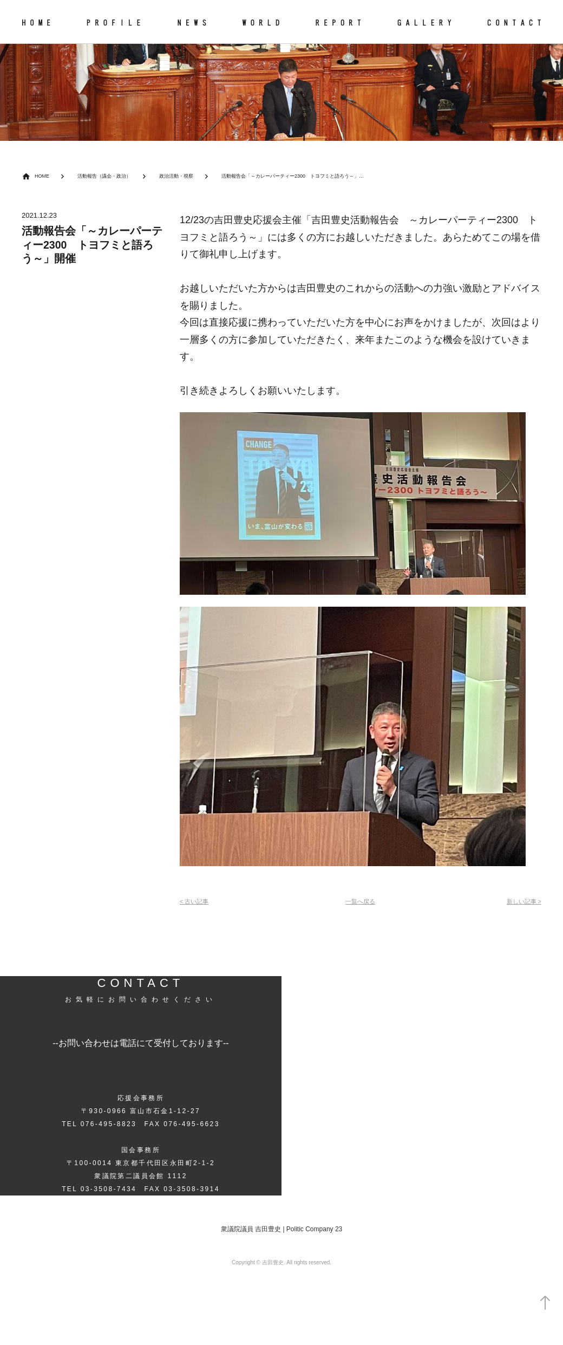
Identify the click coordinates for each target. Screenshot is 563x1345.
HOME (44, 176)
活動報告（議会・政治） (113, 176)
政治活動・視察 (195, 176)
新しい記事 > (520, 903)
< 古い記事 (197, 903)
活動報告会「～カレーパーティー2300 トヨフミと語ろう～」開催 (333, 176)
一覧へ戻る (360, 903)
